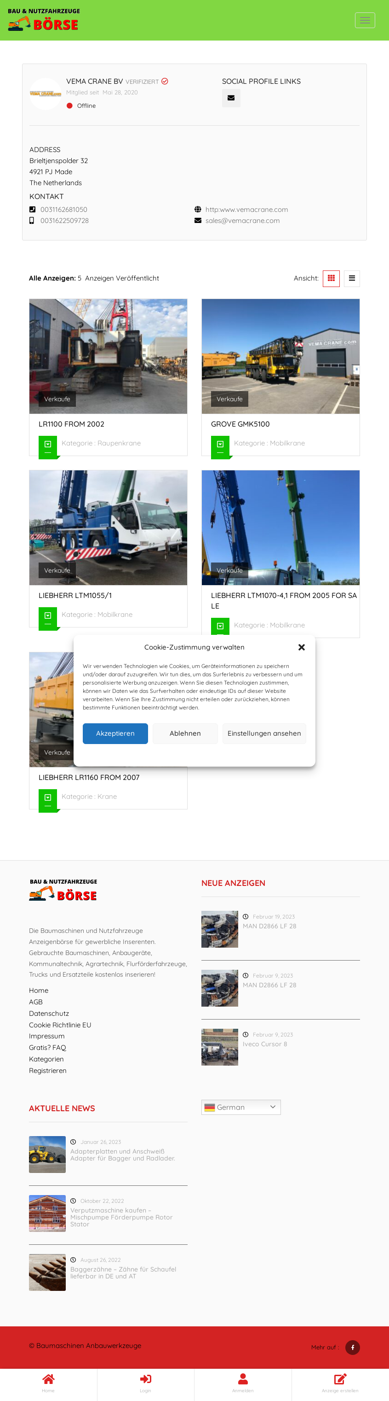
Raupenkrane (119, 443)
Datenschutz (202, 753)
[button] (301, 647)
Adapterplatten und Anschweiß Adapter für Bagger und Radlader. (122, 1154)
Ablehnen (185, 733)
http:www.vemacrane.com (247, 209)
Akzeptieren (115, 733)
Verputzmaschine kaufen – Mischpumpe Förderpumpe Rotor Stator (121, 1217)
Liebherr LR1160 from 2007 (89, 777)
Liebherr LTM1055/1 (75, 595)
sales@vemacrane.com (243, 220)
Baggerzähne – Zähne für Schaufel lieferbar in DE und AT (123, 1272)
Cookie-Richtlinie (159, 753)
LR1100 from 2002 (71, 423)
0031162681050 (63, 209)
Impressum (237, 753)
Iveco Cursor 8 (265, 1044)
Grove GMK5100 (240, 423)
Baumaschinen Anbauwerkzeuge (88, 1345)
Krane (107, 796)
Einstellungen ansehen (264, 733)
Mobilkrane (287, 443)
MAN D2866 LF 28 (270, 926)
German (224, 1107)
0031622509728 (64, 220)
